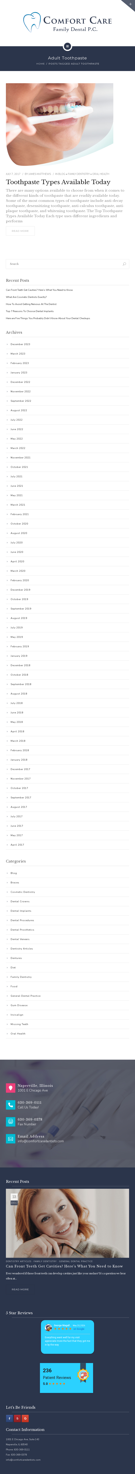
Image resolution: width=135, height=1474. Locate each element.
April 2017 (17, 844)
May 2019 (17, 637)
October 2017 (19, 788)
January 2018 (19, 759)
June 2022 (17, 429)
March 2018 (18, 741)
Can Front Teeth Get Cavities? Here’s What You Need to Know (39, 290)
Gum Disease (19, 1005)
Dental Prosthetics (22, 929)
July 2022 (17, 419)
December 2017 (20, 769)
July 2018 (17, 703)
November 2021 (21, 457)
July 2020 (17, 542)
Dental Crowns (20, 901)
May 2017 (17, 835)
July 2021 (17, 476)
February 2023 (20, 363)
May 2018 (17, 722)
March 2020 (18, 571)
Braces (15, 882)
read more (20, 230)
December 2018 (20, 665)
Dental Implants (21, 910)
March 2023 (18, 353)
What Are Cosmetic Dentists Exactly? (26, 297)
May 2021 (17, 495)
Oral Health (100, 174)
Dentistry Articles (22, 948)
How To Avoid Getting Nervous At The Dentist (31, 304)
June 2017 (17, 826)
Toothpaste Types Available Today (58, 182)
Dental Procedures (22, 920)
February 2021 (20, 514)
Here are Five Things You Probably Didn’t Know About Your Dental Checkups (48, 318)
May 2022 (17, 438)
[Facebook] (9, 1418)
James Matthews (40, 174)
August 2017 (19, 807)
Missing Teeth (19, 1024)
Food (14, 986)
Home (40, 63)
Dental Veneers (20, 939)
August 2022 (19, 410)
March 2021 (18, 504)
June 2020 (17, 552)
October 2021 (19, 467)
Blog (61, 174)
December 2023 (20, 344)
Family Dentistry (79, 174)
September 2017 (21, 797)
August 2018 (19, 693)
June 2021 (17, 486)
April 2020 (17, 561)
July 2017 (17, 816)
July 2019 (17, 627)
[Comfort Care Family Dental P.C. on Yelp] (17, 1418)
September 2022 (21, 401)
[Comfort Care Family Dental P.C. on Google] (25, 1418)
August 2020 (19, 533)
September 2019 (21, 608)
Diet (13, 967)
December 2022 (20, 382)
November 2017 (21, 778)
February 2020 (20, 580)
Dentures (16, 958)
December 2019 (20, 589)
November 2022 (21, 391)
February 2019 (20, 646)
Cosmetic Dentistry (23, 892)
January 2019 (19, 656)
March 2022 (18, 448)
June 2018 (17, 712)
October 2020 (19, 523)
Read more (20, 1289)
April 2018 (17, 731)
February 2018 (20, 750)
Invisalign (17, 1014)
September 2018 (21, 684)
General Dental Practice (26, 995)
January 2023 (19, 372)
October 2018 (19, 674)
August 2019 (19, 618)
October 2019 (19, 599)
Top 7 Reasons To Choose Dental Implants (30, 311)
